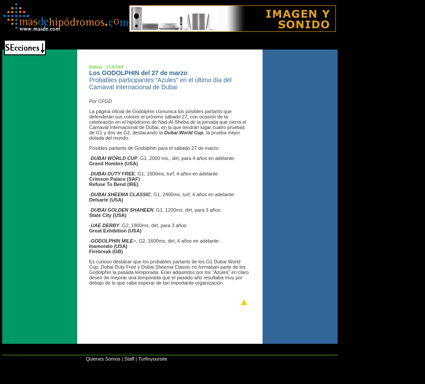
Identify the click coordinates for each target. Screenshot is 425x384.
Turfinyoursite (152, 358)
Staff (129, 358)
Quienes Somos (103, 358)
